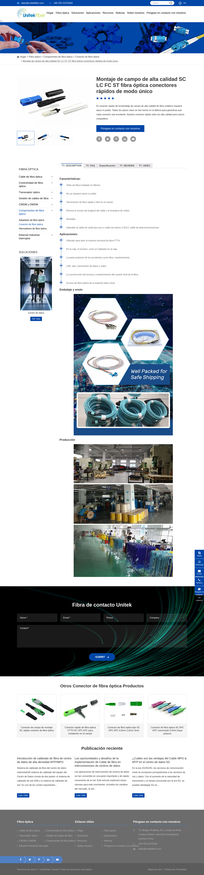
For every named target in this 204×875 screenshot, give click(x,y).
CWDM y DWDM (36, 204)
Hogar (49, 15)
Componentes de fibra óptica (58, 57)
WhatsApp (199, 562)
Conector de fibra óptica (87, 57)
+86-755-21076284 (61, 3)
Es (184, 3)
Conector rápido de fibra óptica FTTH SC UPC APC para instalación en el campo (80, 730)
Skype (199, 553)
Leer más (23, 795)
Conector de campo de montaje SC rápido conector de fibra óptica (37, 729)
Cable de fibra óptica (36, 176)
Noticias (120, 15)
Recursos (108, 15)
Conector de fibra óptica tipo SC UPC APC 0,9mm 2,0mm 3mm (124, 729)
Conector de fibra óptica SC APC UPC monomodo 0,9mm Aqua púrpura (167, 730)
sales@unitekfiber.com (30, 3)
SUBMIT (102, 657)
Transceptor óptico (36, 192)
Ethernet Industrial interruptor (36, 237)
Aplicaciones (93, 15)
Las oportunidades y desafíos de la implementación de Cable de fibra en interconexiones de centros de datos (98, 762)
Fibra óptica (35, 57)
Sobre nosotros (135, 15)
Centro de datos (36, 313)
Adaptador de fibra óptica (31, 220)
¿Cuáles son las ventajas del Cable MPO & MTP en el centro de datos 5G (159, 760)
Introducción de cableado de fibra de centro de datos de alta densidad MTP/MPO (44, 760)
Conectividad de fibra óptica (36, 184)
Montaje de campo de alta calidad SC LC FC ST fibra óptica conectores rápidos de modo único (70, 61)
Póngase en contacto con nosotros (166, 15)
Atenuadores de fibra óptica (33, 228)
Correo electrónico (199, 572)
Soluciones (77, 15)
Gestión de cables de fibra (36, 198)
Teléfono (199, 580)
